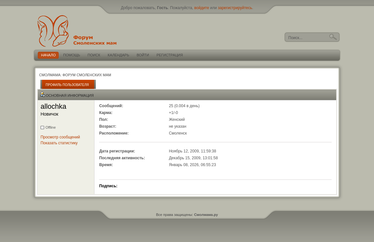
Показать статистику (59, 143)
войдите (201, 8)
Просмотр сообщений (60, 137)
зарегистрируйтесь (235, 8)
